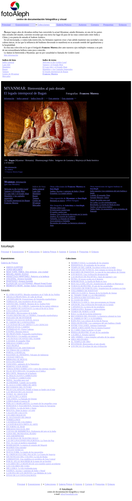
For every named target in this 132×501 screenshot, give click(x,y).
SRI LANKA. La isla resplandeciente (21, 468)
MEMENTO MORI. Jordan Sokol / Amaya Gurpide (29, 286)
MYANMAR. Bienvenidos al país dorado (88, 344)
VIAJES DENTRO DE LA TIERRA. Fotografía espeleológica (32, 315)
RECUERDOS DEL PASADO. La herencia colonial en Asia (96, 316)
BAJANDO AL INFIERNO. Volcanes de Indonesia (27, 355)
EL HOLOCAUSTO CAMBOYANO (21, 376)
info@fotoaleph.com (69, 494)
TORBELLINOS (13, 420)
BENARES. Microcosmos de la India (21, 313)
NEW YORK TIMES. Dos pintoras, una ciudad (27, 272)
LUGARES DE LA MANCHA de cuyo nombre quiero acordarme (33, 464)
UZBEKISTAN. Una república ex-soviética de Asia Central (30, 459)
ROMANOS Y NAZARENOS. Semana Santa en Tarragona (30, 406)
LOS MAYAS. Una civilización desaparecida (89, 274)
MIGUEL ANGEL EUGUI (17, 274)
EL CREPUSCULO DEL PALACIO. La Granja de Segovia (30, 454)
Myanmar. (10, 181)
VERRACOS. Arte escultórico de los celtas (24, 301)
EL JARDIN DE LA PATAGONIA (20, 322)
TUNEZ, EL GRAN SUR (16, 394)
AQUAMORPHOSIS (15, 436)
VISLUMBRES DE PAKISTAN (84, 291)
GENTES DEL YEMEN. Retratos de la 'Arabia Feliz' (28, 304)
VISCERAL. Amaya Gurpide (19, 279)
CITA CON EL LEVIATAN (17, 311)
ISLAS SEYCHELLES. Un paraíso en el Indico (26, 371)
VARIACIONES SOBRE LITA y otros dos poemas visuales (31, 369)
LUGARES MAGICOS (16, 415)
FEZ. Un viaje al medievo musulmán (21, 443)
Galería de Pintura (9, 263)
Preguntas (108, 25)
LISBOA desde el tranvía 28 (18, 401)
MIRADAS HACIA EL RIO (18, 429)
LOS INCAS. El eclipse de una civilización (89, 346)
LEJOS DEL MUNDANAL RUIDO (21, 434)
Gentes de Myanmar (10, 74)
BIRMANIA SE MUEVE (16, 359)
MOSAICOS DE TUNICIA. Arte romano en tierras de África (96, 270)
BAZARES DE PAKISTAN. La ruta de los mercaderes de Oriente (98, 272)
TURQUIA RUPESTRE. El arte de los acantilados (92, 286)
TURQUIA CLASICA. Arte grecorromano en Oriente (93, 302)
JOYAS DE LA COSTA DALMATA (21, 475)
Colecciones (43, 25)
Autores (82, 25)
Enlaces (123, 25)
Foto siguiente (67, 98)
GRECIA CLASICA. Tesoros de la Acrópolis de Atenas (94, 293)
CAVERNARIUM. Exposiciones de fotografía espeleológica (31, 299)
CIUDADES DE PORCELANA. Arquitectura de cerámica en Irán (98, 288)
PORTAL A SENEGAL (16, 352)
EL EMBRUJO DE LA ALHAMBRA (86, 318)
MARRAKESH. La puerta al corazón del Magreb (26, 445)
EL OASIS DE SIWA (80, 300)
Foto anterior (54, 98)
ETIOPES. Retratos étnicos (17, 332)
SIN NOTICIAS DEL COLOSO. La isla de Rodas (27, 457)
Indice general (8, 62)
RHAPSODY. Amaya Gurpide (19, 281)
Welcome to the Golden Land (54, 62)
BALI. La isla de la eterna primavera (86, 314)
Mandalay (6, 67)
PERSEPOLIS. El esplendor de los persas (88, 265)
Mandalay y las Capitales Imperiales (58, 69)
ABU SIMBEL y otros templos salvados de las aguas (93, 337)
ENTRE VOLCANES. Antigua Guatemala (88, 325)
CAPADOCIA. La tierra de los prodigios (88, 307)
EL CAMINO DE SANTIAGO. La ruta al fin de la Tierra (29, 308)
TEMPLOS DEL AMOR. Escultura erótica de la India (93, 267)
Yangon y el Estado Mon (53, 65)
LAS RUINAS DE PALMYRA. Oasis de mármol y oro (94, 277)
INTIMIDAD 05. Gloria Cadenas (20, 329)
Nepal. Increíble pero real (100, 200)
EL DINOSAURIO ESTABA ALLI (85, 298)
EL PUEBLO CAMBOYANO (18, 378)
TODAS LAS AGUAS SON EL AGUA (22, 320)
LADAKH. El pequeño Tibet (18, 341)
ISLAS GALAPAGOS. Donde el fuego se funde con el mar (30, 389)
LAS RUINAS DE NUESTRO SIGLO (22, 438)
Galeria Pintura (49, 252)
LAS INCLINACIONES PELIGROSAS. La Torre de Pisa (30, 440)
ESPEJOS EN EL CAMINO (18, 327)
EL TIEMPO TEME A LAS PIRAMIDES (88, 295)
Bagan (5, 69)
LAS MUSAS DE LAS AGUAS (19, 392)
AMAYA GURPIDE (14, 267)
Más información (11, 55)
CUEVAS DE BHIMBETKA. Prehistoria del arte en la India (31, 431)
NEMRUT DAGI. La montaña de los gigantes (90, 263)
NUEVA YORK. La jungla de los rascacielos (24, 452)
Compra (95, 25)
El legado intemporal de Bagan (55, 72)
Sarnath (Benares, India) (99, 197)
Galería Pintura (64, 25)
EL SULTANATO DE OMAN (18, 417)
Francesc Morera (50, 74)
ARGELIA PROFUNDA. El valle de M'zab (24, 297)
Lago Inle (6, 65)
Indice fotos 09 (37, 98)
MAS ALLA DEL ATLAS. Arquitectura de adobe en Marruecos (97, 284)
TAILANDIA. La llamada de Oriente (21, 399)
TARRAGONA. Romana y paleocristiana (88, 309)
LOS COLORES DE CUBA (18, 466)
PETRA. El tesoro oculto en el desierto (87, 279)
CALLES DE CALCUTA (16, 413)
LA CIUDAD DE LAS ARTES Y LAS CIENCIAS (27, 325)
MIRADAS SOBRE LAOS (17, 343)
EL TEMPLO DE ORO (80, 342)
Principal (6, 25)
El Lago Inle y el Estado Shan (55, 67)
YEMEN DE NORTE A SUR (83, 311)
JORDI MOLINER (14, 269)
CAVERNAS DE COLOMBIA (19, 422)
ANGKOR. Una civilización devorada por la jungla (92, 304)
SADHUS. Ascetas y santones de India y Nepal (25, 471)
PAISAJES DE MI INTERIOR (19, 318)
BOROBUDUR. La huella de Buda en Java (89, 281)
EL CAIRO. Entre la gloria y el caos (86, 330)
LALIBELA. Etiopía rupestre (83, 335)
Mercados (6, 76)
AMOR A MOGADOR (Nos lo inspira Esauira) (90, 328)
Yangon (5, 72)
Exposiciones (22, 25)
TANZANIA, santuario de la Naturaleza (22, 364)
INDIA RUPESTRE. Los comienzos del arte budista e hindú (96, 323)
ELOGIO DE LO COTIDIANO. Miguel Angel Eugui (29, 283)
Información (9, 98)
